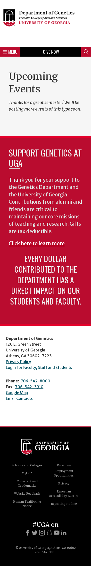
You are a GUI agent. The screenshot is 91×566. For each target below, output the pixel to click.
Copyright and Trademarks (27, 483)
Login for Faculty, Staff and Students (39, 367)
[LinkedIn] (64, 533)
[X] (35, 533)
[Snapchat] (49, 533)
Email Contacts (19, 398)
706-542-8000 (35, 381)
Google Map (17, 392)
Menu (10, 52)
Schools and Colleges (27, 465)
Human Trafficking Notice (27, 504)
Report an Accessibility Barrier (64, 494)
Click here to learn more (37, 243)
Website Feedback (27, 493)
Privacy (63, 483)
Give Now (51, 52)
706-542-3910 (29, 386)
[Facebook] (27, 533)
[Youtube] (56, 533)
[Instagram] (42, 533)
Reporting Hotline (64, 504)
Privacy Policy (18, 361)
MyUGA (27, 473)
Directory (64, 465)
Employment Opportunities (64, 473)
